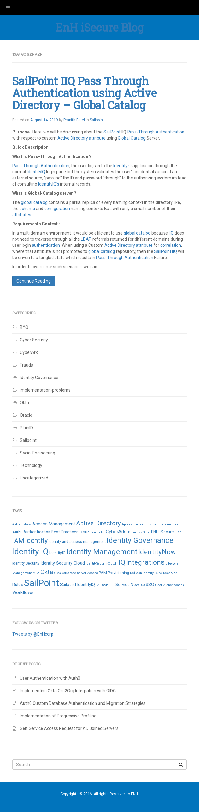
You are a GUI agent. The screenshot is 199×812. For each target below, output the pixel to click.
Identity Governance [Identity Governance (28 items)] (140, 540)
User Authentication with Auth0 (50, 678)
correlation (170, 245)
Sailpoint (97, 120)
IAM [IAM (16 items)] (18, 540)
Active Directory (72, 138)
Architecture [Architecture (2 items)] (176, 524)
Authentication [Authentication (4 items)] (37, 531)
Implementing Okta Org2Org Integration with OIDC (68, 690)
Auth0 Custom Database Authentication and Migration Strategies (83, 703)
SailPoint (112, 132)
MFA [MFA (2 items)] (36, 573)
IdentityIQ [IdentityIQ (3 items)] (57, 553)
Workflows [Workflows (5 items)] (23, 592)
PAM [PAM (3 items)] (103, 573)
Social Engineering (37, 452)
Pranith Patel (74, 120)
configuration (57, 208)
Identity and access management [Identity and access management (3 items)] (77, 541)
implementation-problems (45, 390)
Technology (31, 465)
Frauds (26, 365)
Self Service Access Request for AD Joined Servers (69, 728)
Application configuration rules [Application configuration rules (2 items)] (144, 524)
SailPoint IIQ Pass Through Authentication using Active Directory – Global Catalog (84, 92)
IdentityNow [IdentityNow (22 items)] (157, 552)
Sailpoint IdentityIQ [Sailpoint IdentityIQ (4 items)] (77, 584)
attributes (21, 214)
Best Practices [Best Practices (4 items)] (64, 531)
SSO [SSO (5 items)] (150, 584)
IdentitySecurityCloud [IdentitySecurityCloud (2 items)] (101, 564)
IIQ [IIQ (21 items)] (121, 562)
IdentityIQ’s (48, 184)
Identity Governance (39, 377)
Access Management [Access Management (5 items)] (53, 524)
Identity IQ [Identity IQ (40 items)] (30, 551)
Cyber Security (34, 339)
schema (28, 208)
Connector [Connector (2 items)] (97, 532)
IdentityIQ (122, 165)
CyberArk (29, 352)
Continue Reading (33, 281)
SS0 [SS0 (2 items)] (142, 585)
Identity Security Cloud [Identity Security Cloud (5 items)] (62, 563)
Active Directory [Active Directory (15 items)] (98, 523)
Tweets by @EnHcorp (32, 634)
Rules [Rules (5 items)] (17, 584)
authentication (46, 245)
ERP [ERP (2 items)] (178, 532)
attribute (97, 138)
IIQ (171, 233)
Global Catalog (132, 138)
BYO (24, 327)
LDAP (86, 239)
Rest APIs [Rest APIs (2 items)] (170, 573)
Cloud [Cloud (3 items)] (84, 532)
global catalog (34, 202)
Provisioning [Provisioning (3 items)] (118, 573)
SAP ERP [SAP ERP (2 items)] (108, 585)
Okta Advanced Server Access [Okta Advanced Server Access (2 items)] (76, 573)
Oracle (26, 415)
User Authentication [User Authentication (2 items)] (169, 585)
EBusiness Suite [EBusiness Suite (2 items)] (138, 532)
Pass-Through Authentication (155, 132)
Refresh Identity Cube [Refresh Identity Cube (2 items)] (146, 573)
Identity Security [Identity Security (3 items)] (25, 563)
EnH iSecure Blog (100, 27)
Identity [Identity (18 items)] (36, 540)
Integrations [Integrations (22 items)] (145, 562)
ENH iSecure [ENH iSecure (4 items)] (162, 531)
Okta (24, 402)
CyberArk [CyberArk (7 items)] (115, 532)
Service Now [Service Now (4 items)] (127, 584)
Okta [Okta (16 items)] (46, 572)
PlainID (26, 427)
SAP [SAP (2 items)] (98, 585)
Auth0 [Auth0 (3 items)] (17, 532)
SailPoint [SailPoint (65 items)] (41, 583)
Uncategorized (34, 478)
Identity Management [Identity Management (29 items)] (102, 551)
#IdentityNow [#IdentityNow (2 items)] (21, 524)
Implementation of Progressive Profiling (58, 715)
